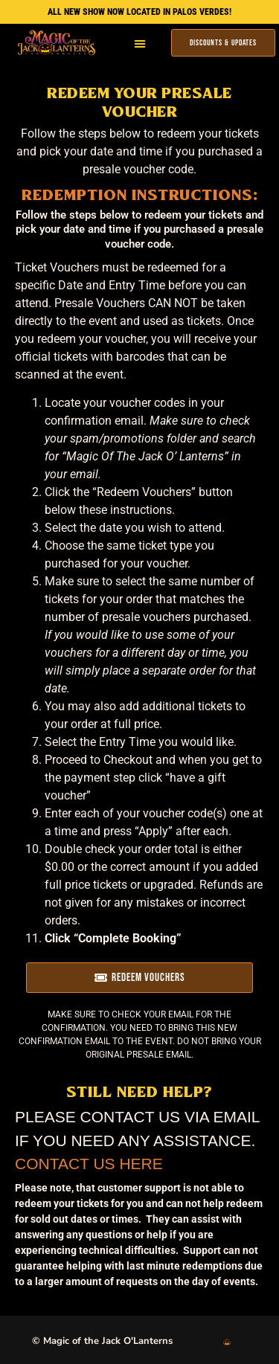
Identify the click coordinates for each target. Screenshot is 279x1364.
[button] (140, 43)
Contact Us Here (89, 1163)
